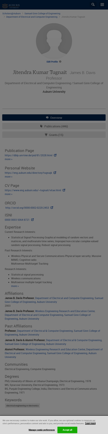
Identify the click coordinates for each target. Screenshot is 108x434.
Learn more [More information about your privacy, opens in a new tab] (90, 425)
